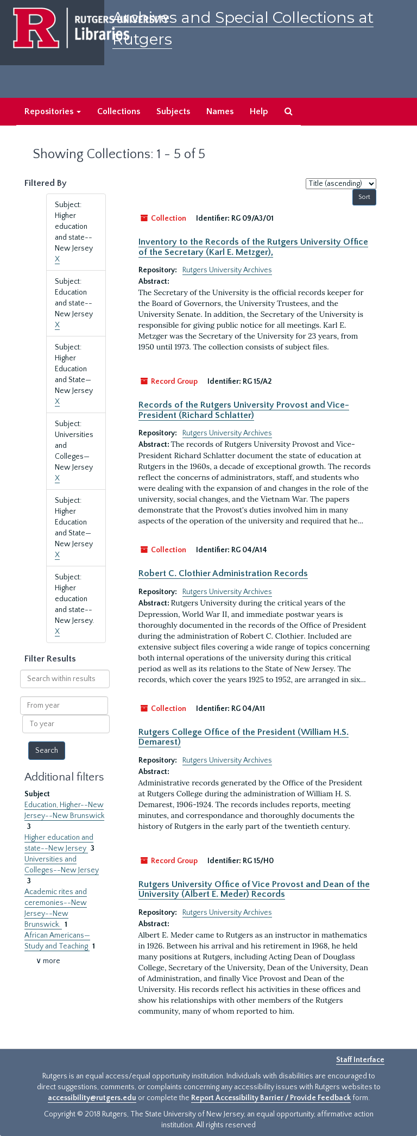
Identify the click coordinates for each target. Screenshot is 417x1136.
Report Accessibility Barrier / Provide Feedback (271, 1098)
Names (219, 111)
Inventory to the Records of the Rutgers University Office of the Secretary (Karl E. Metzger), (253, 247)
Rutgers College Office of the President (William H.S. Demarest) (243, 737)
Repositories (52, 111)
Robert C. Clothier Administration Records (223, 573)
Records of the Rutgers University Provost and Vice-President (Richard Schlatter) (243, 410)
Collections (118, 111)
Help (259, 111)
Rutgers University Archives (227, 270)
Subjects (173, 111)
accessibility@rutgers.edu (92, 1098)
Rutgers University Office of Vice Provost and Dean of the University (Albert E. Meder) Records (254, 889)
